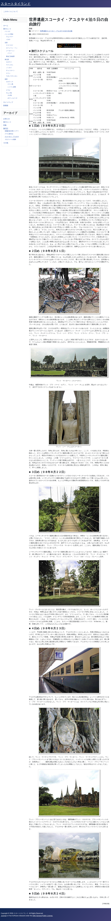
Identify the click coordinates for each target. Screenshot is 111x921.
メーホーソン (10, 51)
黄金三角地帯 (10, 56)
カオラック (9, 81)
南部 (6, 79)
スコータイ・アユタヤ (12, 136)
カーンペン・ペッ (11, 48)
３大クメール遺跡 (10, 139)
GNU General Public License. (43, 916)
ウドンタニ (9, 65)
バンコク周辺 (9, 34)
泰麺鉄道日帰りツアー (12, 131)
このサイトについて (10, 11)
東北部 (7, 59)
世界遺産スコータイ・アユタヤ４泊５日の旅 (56, 31)
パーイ (10, 53)
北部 (6, 42)
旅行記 (5, 128)
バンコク (7, 31)
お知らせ (6, 119)
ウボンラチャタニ (11, 76)
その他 (5, 143)
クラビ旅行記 (9, 134)
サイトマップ (8, 102)
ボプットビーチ (12, 98)
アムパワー (9, 36)
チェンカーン (10, 70)
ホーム (5, 26)
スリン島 (10, 84)
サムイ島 (9, 93)
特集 (5, 125)
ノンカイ (9, 67)
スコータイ (9, 45)
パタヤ (8, 39)
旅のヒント (7, 29)
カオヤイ (9, 62)
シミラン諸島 (12, 87)
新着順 (5, 105)
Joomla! (4, 916)
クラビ (8, 90)
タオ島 (10, 95)
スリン (8, 73)
